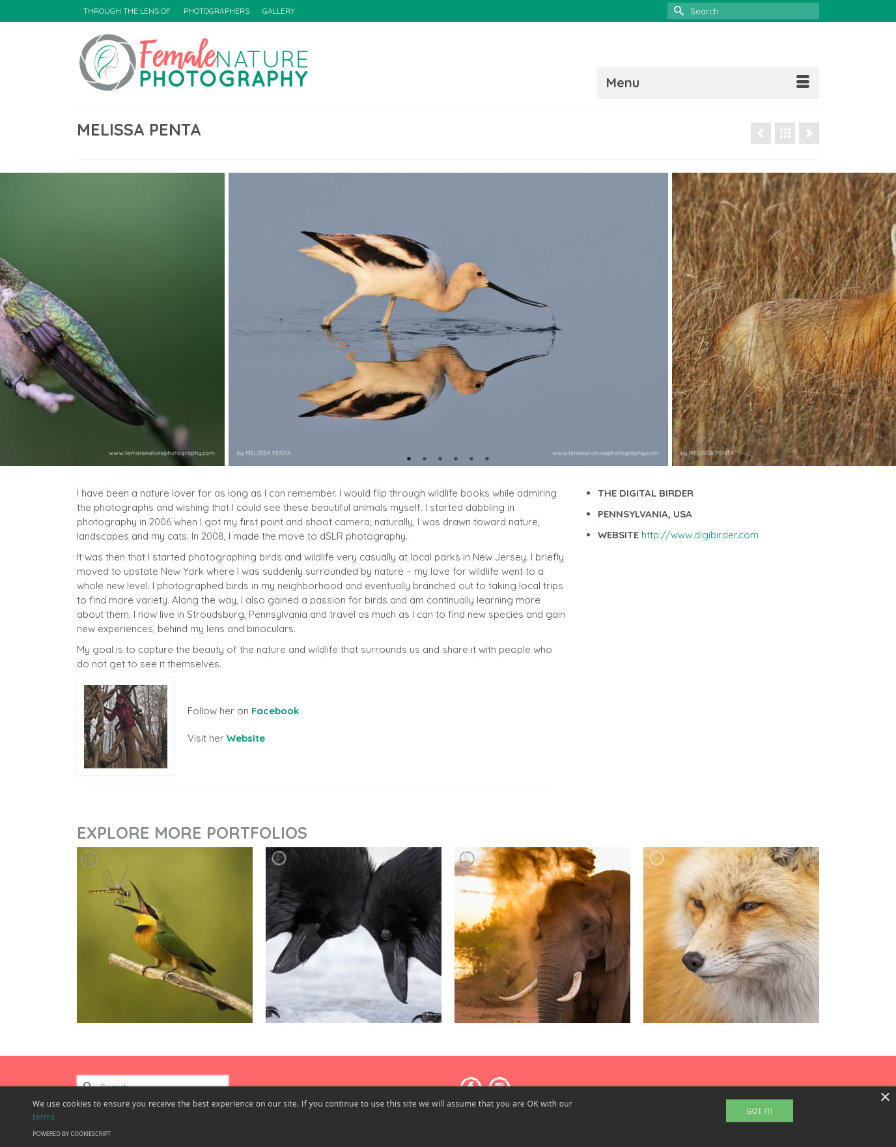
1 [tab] (408, 459)
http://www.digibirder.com (700, 535)
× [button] (884, 1098)
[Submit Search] (677, 11)
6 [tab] (487, 459)
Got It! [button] (759, 1111)
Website (246, 738)
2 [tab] (424, 459)
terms (44, 1116)
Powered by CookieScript (72, 1133)
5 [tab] (471, 459)
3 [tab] (440, 459)
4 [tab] (455, 459)
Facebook (275, 710)
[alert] (448, 1116)
